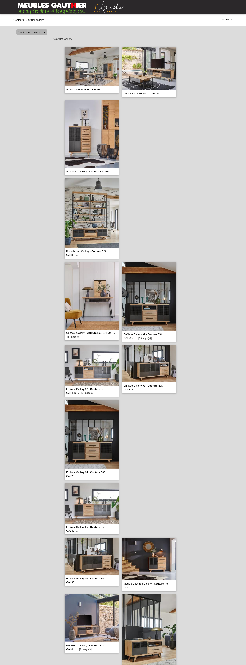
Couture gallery (35, 19)
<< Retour (227, 19)
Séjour (19, 19)
